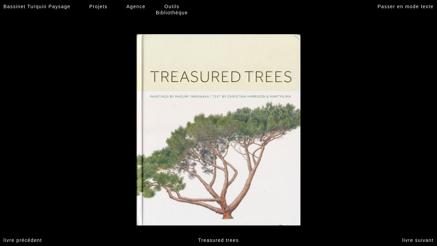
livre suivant (418, 240)
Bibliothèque (172, 12)
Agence (135, 6)
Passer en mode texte (406, 6)
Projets (98, 6)
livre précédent (22, 240)
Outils (171, 6)
